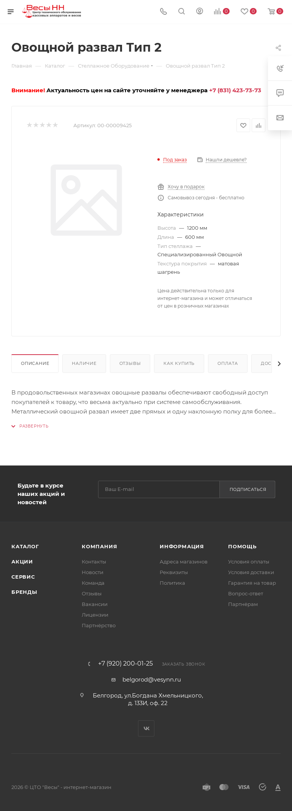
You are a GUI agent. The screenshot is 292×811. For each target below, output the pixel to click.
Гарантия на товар (252, 583)
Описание (35, 363)
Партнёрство (99, 625)
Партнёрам (243, 604)
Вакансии (95, 604)
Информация (182, 546)
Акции (22, 562)
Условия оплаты (248, 562)
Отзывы (130, 363)
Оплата (227, 363)
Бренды (24, 592)
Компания (99, 546)
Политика (172, 583)
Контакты (94, 562)
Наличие (84, 363)
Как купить (179, 363)
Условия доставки (251, 572)
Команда (93, 583)
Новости (92, 572)
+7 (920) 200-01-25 (125, 664)
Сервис (23, 577)
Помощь (242, 546)
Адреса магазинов (184, 562)
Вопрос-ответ (245, 593)
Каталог (25, 546)
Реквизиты (174, 572)
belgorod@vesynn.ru (151, 679)
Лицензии (95, 615)
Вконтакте (146, 728)
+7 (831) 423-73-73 (235, 90)
